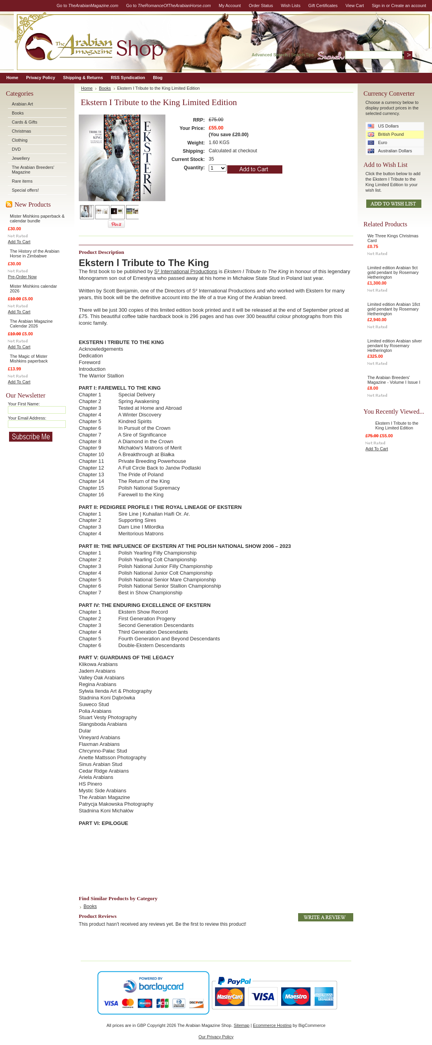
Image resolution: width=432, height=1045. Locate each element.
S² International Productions (185, 271)
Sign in (378, 5)
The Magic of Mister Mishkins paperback (29, 358)
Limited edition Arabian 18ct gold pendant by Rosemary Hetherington (393, 309)
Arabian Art (22, 104)
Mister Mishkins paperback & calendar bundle (37, 218)
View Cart (354, 5)
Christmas (21, 131)
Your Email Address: (27, 418)
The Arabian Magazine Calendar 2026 (31, 323)
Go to (88, 5)
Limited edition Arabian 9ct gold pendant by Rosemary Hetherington (393, 272)
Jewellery (21, 158)
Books (18, 113)
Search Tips (302, 54)
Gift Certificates (322, 5)
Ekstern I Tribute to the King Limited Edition (396, 425)
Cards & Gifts (24, 122)
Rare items (22, 181)
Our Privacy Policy (216, 1036)
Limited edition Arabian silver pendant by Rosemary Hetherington (394, 345)
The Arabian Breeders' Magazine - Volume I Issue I (393, 380)
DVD (16, 149)
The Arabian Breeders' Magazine (33, 169)
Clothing (20, 140)
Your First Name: (24, 403)
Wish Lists (290, 5)
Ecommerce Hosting (272, 1025)
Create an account (408, 5)
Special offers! (25, 190)
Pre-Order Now (22, 276)
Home (87, 88)
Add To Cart (19, 241)
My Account (230, 5)
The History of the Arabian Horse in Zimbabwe (34, 253)
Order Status (261, 5)
